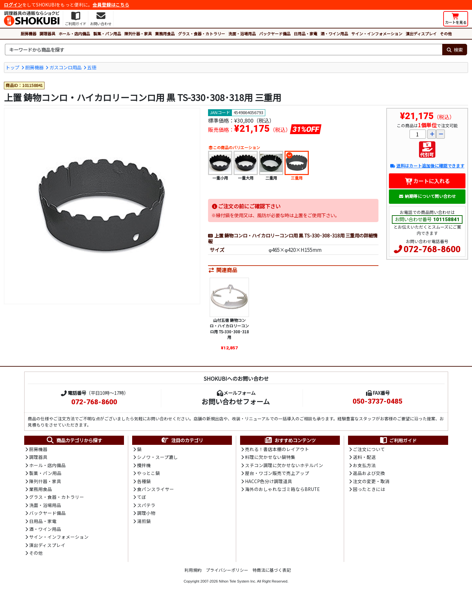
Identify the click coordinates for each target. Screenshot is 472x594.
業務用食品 (165, 33)
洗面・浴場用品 (242, 33)
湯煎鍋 (144, 521)
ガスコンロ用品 (65, 67)
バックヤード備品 (274, 33)
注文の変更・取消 (371, 481)
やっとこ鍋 (148, 473)
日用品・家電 (305, 33)
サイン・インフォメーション (376, 33)
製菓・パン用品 (107, 33)
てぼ (141, 497)
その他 (446, 33)
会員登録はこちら (111, 4)
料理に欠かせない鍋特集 (270, 457)
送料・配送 (364, 457)
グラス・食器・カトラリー (201, 33)
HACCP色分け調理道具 (268, 481)
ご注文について (369, 449)
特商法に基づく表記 (272, 570)
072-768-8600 (432, 249)
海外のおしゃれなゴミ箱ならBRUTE (282, 489)
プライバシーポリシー (227, 570)
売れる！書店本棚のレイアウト (277, 449)
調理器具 (47, 33)
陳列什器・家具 (138, 33)
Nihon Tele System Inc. (237, 581)
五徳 (91, 67)
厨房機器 (28, 33)
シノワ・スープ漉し (157, 457)
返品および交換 (369, 473)
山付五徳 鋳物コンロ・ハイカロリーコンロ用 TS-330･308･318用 (229, 328)
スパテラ (146, 505)
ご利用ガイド (398, 440)
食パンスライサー (155, 489)
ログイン (13, 4)
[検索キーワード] (223, 50)
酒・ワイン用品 (334, 33)
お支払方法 (364, 465)
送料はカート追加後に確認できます (427, 166)
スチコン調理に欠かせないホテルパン (284, 465)
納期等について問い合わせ (427, 196)
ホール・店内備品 (74, 33)
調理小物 (146, 513)
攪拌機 (144, 465)
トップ (12, 67)
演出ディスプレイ (421, 33)
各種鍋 (144, 481)
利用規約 (192, 570)
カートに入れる (427, 181)
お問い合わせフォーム (235, 401)
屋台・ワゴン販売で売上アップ (277, 473)
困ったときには (369, 489)
